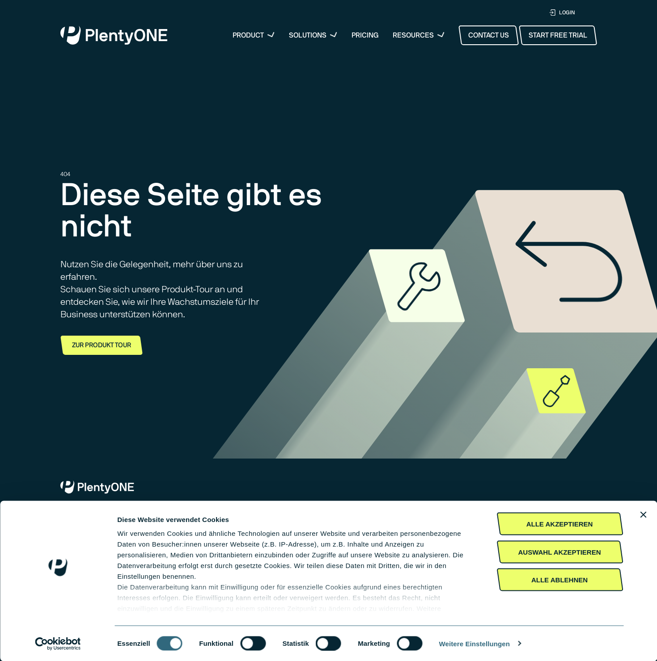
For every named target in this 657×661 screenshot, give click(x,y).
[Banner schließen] (643, 515)
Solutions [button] (307, 35)
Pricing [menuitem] (365, 35)
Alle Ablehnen (559, 580)
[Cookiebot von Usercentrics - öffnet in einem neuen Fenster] (58, 643)
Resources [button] (413, 35)
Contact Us (488, 35)
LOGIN (562, 12)
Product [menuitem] (248, 35)
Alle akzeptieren (559, 524)
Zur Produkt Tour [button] (101, 345)
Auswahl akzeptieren (559, 552)
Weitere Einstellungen (474, 643)
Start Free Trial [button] (558, 35)
